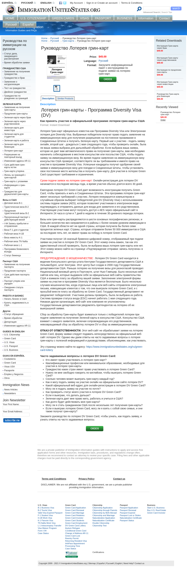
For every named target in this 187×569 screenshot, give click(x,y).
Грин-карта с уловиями (16, 181)
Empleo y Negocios (13, 374)
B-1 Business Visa (46, 508)
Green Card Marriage (74, 513)
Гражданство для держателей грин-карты (16, 192)
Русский (55, 38)
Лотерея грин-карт (13, 150)
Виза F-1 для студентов (16, 230)
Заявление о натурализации (12, 83)
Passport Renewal (128, 510)
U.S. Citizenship (12, 334)
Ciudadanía (10, 359)
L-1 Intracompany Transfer (49, 525)
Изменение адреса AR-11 (17, 161)
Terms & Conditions (131, 2)
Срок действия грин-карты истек (14, 166)
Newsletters (10, 393)
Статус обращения (14, 314)
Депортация (10, 322)
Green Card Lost (72, 536)
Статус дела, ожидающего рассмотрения (11, 56)
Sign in (90, 2)
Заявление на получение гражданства (17, 72)
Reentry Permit (72, 538)
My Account (76, 2)
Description (48, 98)
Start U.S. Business (156, 508)
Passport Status (127, 520)
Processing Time (72, 546)
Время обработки (13, 318)
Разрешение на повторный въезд (13, 155)
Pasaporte (9, 370)
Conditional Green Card (75, 531)
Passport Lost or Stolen (130, 515)
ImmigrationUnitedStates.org (74, 563)
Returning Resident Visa (76, 541)
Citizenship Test (99, 525)
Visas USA (9, 366)
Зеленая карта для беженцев (14, 145)
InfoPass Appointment (75, 543)
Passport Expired (127, 513)
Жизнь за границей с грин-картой (15, 176)
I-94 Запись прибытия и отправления (16, 224)
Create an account (107, 2)
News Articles (11, 389)
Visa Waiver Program (47, 528)
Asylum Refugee (72, 528)
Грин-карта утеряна (14, 171)
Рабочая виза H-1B (14, 233)
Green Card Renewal (74, 510)
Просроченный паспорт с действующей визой (17, 218)
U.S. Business (11, 350)
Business (151, 505)
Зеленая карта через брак (17, 117)
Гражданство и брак (14, 78)
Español (101, 563)
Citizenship (97, 505)
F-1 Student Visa (45, 515)
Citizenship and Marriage (103, 515)
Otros (7, 378)
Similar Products (65, 98)
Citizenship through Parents (104, 510)
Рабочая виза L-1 (13, 245)
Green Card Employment (76, 523)
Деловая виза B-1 (13, 203)
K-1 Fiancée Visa (45, 520)
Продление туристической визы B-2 (16, 212)
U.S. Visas (9, 342)
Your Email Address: (13, 411)
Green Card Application (75, 508)
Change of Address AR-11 (76, 533)
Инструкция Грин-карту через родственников (167, 59)
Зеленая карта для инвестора (14, 129)
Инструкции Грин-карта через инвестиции (167, 83)
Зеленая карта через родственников (15, 122)
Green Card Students (74, 520)
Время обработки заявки (17, 62)
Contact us (139, 563)
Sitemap (92, 563)
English (118, 563)
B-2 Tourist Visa (45, 510)
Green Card (10, 338)
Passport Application (129, 508)
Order (163, 120)
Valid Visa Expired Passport (50, 513)
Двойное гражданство (15, 92)
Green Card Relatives (75, 515)
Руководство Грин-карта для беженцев (168, 95)
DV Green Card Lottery (75, 525)
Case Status (43, 533)
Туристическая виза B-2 (16, 207)
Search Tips (167, 12)
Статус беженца (12, 255)
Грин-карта (68, 41)
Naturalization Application (103, 518)
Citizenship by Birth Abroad (104, 513)
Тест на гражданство (15, 88)
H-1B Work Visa (45, 518)
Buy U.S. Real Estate (156, 510)
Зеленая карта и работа (16, 140)
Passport (124, 505)
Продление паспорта (15, 271)
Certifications (98, 552)
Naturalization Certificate (103, 520)
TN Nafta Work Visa (47, 523)
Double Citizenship (100, 523)
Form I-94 (42, 531)
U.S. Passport (11, 346)
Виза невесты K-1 (13, 237)
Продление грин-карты (16, 113)
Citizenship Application (102, 508)
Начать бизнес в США (15, 299)
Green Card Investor (74, 518)
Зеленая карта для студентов (14, 135)
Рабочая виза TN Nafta (16, 241)
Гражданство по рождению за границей (16, 97)
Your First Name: (11, 404)
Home (44, 38)
